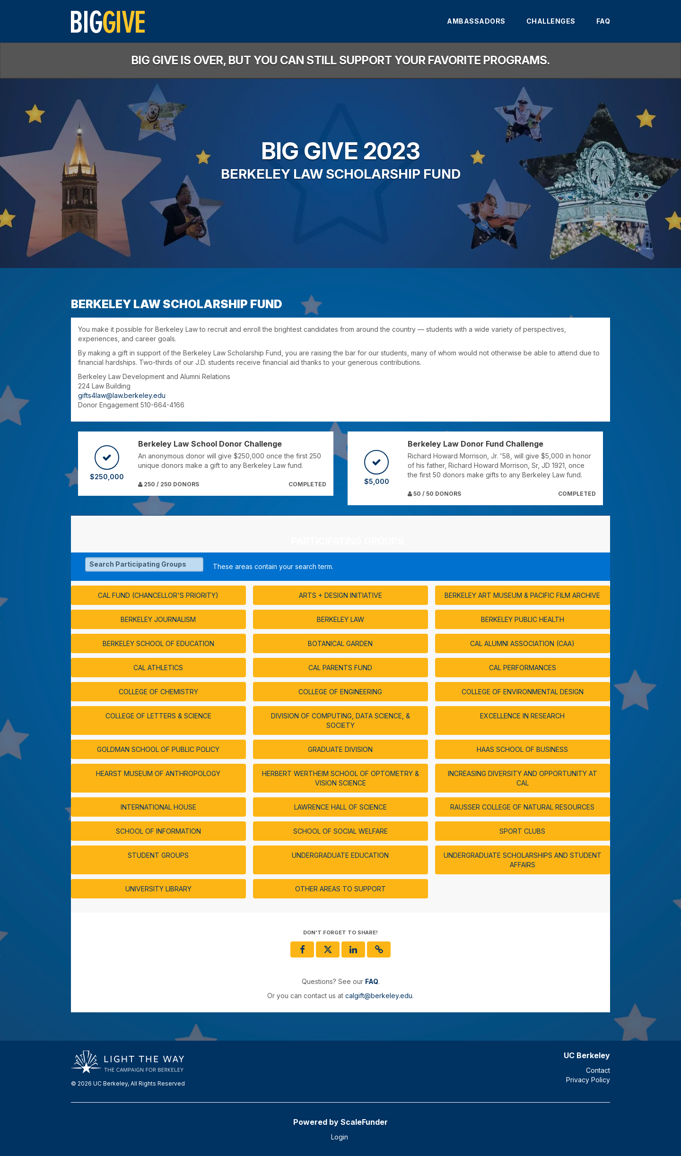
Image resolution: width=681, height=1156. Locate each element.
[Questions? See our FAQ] (371, 981)
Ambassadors (476, 21)
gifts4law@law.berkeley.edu (122, 395)
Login (339, 1137)
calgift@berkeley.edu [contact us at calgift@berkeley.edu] (378, 996)
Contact (598, 1070)
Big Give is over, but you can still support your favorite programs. (340, 60)
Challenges (551, 21)
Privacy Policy (588, 1080)
